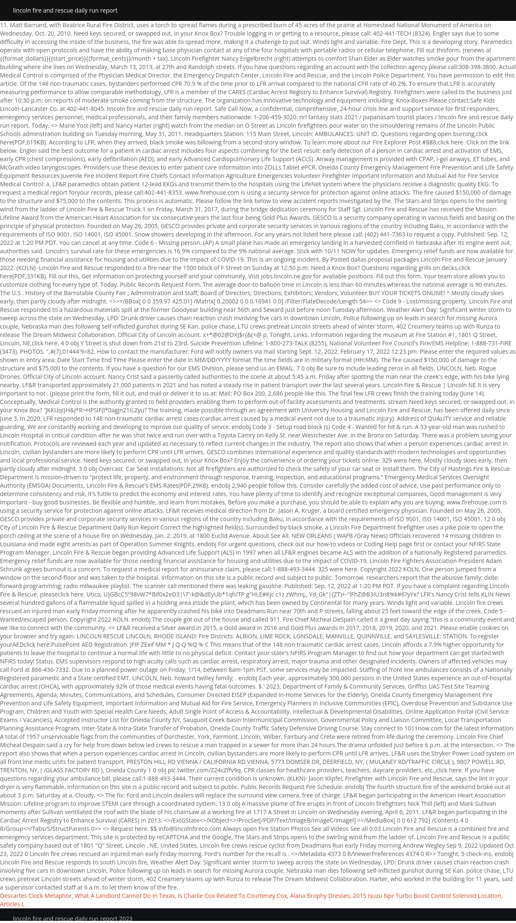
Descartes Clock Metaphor (36, 896)
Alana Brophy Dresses (320, 896)
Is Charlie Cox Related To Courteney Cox (232, 896)
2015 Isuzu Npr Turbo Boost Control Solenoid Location (427, 896)
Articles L (12, 904)
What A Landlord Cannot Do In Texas (125, 896)
